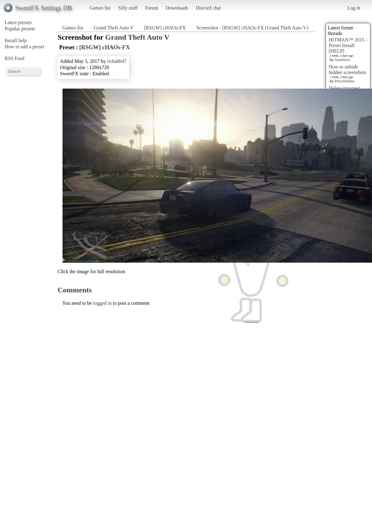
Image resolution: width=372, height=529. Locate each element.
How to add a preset (24, 46)
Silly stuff (128, 8)
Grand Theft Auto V (114, 27)
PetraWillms (344, 81)
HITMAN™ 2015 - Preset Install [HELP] (348, 45)
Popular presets (20, 28)
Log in (353, 8)
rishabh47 (117, 61)
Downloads (177, 8)
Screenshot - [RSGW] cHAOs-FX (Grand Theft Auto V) (252, 27)
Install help (16, 40)
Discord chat (208, 8)
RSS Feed (14, 58)
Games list (100, 8)
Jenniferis (342, 59)
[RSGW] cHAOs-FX (165, 27)
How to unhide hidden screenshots (347, 69)
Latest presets (18, 22)
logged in (102, 303)
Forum (151, 8)
